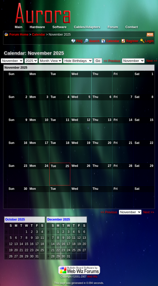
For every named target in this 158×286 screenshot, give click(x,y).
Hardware (37, 27)
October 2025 (15, 219)
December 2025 (58, 219)
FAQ (79, 41)
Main (18, 27)
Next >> (151, 61)
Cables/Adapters (87, 27)
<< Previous (112, 61)
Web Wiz (92, 276)
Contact (131, 27)
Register (132, 41)
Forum (113, 27)
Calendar (38, 34)
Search (91, 41)
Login (149, 41)
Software (59, 27)
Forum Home (19, 34)
